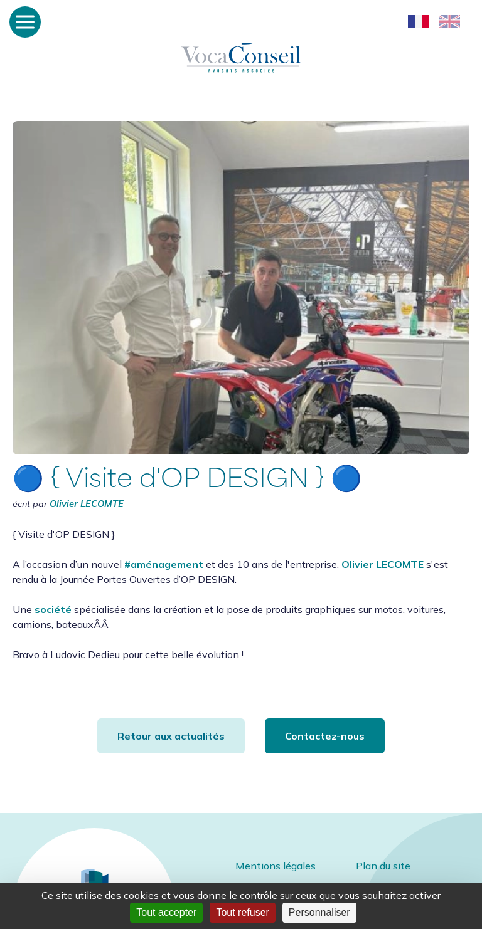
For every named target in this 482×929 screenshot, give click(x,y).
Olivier (87, 504)
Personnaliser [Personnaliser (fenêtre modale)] (319, 912)
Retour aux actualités (171, 736)
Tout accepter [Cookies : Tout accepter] (166, 912)
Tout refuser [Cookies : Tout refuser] (242, 912)
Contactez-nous (325, 736)
